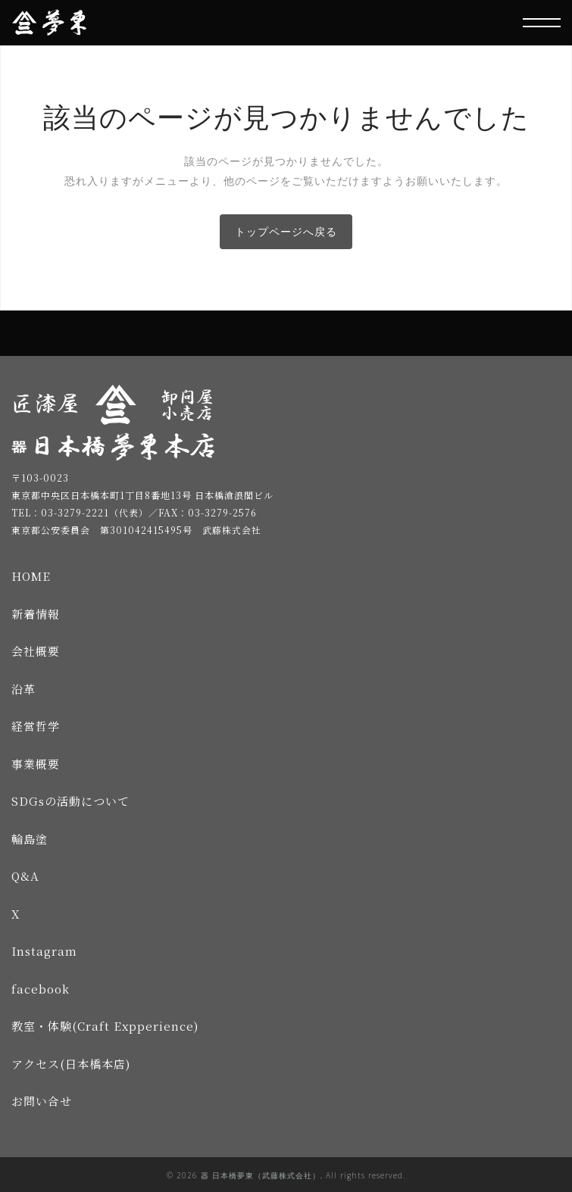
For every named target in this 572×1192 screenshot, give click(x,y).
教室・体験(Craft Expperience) (104, 1026)
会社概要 (35, 651)
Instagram (44, 951)
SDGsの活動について (70, 801)
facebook (40, 989)
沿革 (23, 689)
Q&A (25, 876)
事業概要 (35, 764)
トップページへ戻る (286, 231)
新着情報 (35, 614)
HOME (31, 576)
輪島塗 (29, 839)
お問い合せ (41, 1101)
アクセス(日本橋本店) (70, 1064)
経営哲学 (35, 726)
